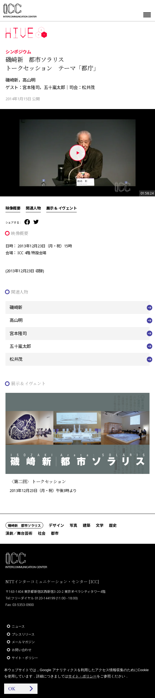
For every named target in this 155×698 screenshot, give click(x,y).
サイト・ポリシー (25, 658)
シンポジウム (18, 51)
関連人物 (33, 208)
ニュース (18, 626)
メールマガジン (23, 642)
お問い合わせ (21, 650)
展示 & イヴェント (61, 208)
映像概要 (12, 208)
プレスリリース (23, 634)
